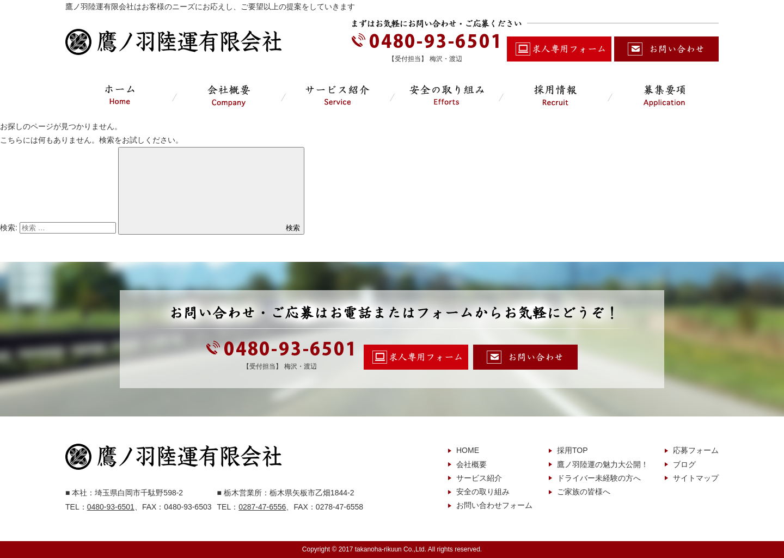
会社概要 (471, 464)
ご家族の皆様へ (583, 491)
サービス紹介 (479, 478)
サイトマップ (696, 478)
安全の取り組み (483, 491)
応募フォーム (696, 450)
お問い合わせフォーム (494, 505)
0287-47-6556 (262, 506)
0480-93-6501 (110, 506)
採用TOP (572, 450)
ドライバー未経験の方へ (599, 478)
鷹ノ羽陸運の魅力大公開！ (602, 464)
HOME (467, 450)
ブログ (684, 464)
